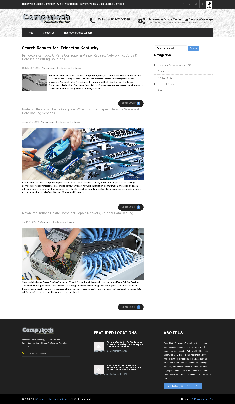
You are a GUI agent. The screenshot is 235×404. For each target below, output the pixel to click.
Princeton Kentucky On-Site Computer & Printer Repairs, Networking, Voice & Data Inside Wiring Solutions (79, 57)
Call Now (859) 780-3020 (182, 386)
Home (30, 32)
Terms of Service (166, 84)
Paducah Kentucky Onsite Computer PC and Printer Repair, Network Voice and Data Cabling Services (80, 111)
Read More (130, 103)
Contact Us (48, 32)
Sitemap (161, 90)
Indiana (70, 221)
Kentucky (76, 67)
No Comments (49, 67)
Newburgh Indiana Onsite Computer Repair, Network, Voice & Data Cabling (77, 213)
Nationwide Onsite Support (78, 32)
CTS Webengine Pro (202, 399)
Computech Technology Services (53, 399)
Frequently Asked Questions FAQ (174, 65)
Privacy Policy (164, 77)
